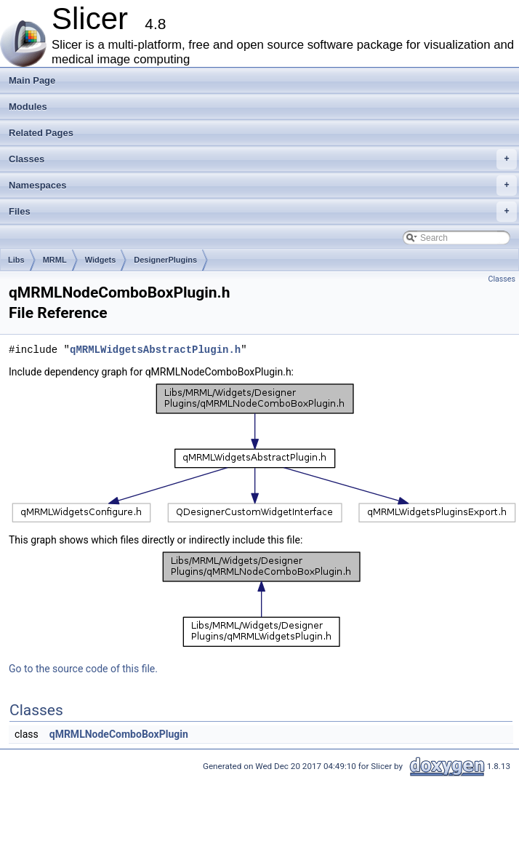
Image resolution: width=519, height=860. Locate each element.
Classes (263, 159)
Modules (28, 106)
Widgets (100, 259)
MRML (55, 259)
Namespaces (263, 185)
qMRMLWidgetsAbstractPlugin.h (155, 350)
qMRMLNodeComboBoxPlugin (118, 734)
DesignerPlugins (165, 259)
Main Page (32, 80)
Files (263, 212)
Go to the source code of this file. (83, 668)
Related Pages (41, 132)
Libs (16, 259)
